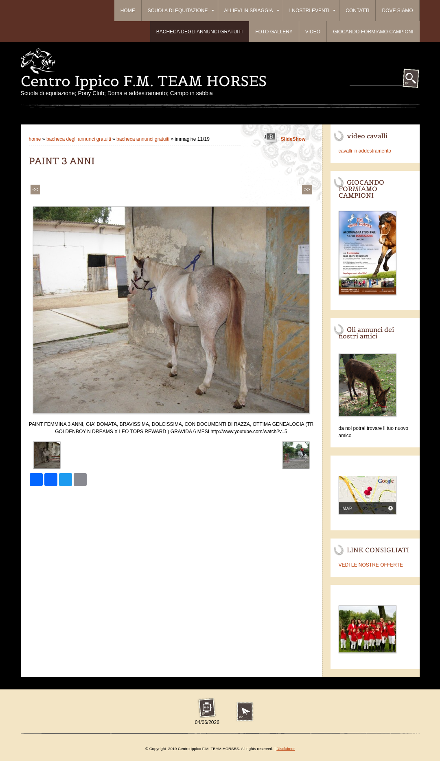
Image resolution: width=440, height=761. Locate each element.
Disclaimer (285, 748)
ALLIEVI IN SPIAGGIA (251, 10)
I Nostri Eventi (312, 10)
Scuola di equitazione (181, 10)
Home (127, 10)
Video (312, 32)
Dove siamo (397, 10)
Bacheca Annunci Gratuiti (143, 139)
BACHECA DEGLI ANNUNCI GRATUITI (199, 32)
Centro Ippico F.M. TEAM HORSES (144, 81)
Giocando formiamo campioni (373, 32)
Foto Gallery (274, 32)
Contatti (357, 10)
